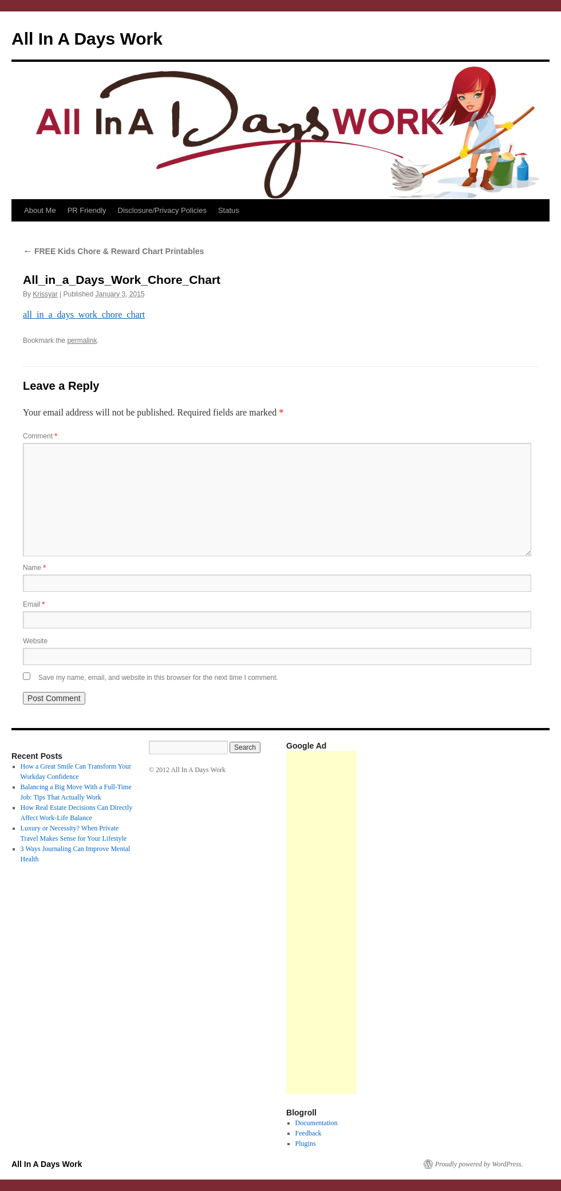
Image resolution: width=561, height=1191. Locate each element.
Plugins (305, 1143)
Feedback (308, 1133)
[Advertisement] (321, 922)
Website (35, 641)
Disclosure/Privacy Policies (162, 210)
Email (34, 604)
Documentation (316, 1123)
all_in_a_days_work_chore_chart (84, 314)
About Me (40, 210)
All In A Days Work (87, 38)
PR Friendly (87, 210)
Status (228, 210)
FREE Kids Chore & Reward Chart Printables (113, 251)
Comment (40, 436)
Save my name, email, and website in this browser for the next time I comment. (158, 678)
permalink (82, 341)
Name (34, 568)
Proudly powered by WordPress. (479, 1164)
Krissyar (45, 294)
